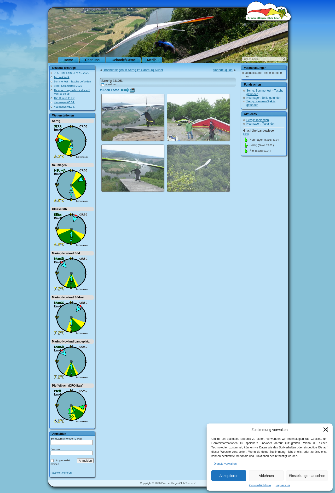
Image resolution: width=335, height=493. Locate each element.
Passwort (56, 449)
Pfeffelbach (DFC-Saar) (67, 385)
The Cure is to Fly (64, 98)
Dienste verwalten (225, 463)
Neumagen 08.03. (64, 106)
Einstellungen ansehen (307, 476)
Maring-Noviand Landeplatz (71, 341)
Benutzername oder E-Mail (66, 438)
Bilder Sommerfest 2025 (68, 85)
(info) (246, 134)
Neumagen (59, 165)
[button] (325, 429)
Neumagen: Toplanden (260, 123)
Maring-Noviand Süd (66, 253)
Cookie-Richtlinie (260, 485)
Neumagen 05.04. (64, 102)
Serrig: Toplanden (257, 120)
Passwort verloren (61, 472)
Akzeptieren (228, 476)
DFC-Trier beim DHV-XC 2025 (71, 72)
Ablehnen (266, 476)
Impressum (283, 485)
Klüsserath (59, 209)
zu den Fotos (109, 90)
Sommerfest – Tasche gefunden (72, 81)
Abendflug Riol (223, 70)
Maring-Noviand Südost (68, 297)
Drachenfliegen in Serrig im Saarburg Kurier (133, 70)
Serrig (56, 121)
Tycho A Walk (61, 77)
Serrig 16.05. (112, 81)
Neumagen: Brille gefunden (263, 97)
